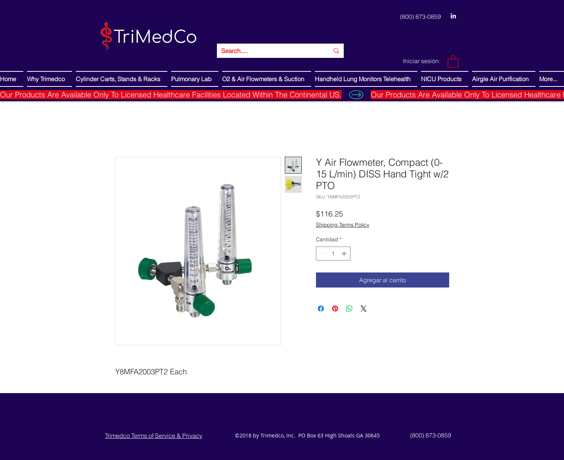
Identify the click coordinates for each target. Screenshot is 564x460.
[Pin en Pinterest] (335, 308)
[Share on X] (363, 308)
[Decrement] (321, 253)
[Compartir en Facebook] (320, 308)
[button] (453, 61)
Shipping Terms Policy (342, 224)
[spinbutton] (333, 253)
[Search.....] (269, 51)
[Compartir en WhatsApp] (349, 308)
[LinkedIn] (453, 16)
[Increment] (344, 253)
